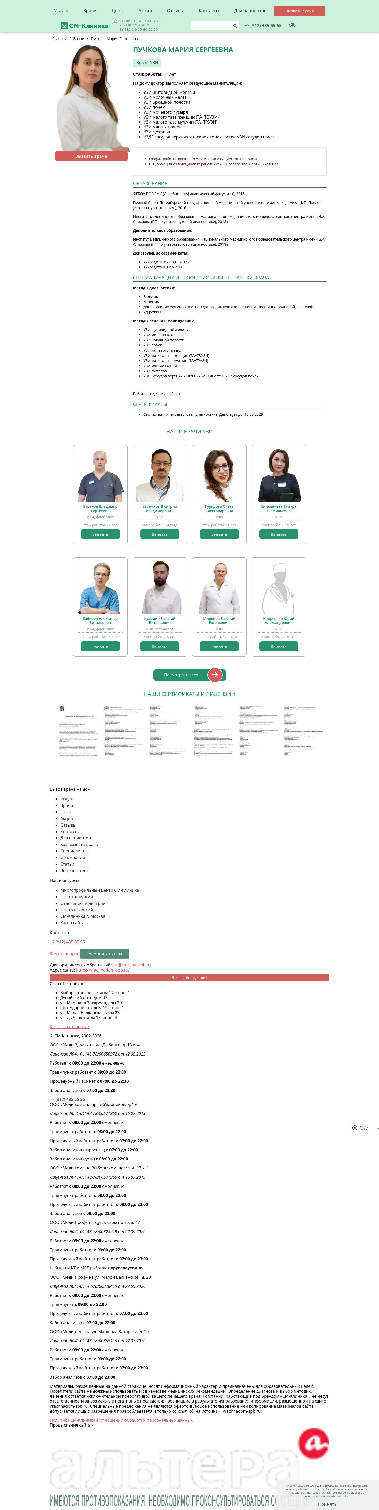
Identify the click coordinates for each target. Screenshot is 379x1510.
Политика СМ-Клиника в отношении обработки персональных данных (121, 1420)
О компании (73, 857)
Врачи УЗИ (147, 62)
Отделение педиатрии (83, 903)
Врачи (90, 23)
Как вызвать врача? (70, 1026)
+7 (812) (67, 942)
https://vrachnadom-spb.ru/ (103, 970)
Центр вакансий (77, 910)
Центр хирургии (77, 896)
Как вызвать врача (79, 844)
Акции (145, 23)
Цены (118, 23)
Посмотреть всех (181, 675)
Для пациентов (250, 23)
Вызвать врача (91, 156)
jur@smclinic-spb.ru (132, 965)
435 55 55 (292, 9)
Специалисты (74, 851)
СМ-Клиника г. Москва (83, 916)
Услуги (61, 23)
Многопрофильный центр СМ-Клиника (100, 890)
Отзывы (175, 23)
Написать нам (108, 954)
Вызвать (100, 534)
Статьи (68, 864)
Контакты (209, 23)
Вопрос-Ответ (74, 870)
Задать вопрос (64, 954)
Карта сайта (72, 923)
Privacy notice (364, 1128)
